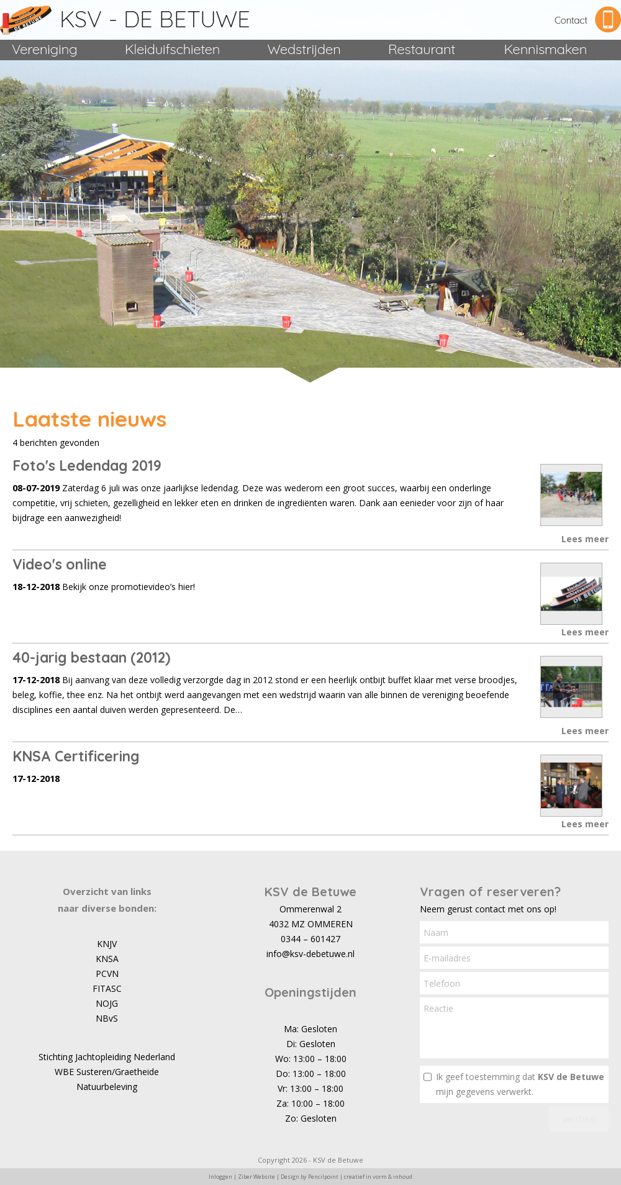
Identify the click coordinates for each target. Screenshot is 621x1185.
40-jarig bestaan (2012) (91, 657)
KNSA (107, 959)
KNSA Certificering (76, 756)
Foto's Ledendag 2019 (86, 465)
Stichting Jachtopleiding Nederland (107, 1057)
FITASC (107, 988)
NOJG (107, 1003)
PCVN (107, 973)
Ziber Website (256, 1177)
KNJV (107, 944)
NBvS (107, 1018)
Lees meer (585, 539)
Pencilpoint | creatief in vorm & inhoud (360, 1177)
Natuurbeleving (106, 1086)
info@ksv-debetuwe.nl (310, 954)
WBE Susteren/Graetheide (107, 1072)
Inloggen (220, 1177)
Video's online (59, 564)
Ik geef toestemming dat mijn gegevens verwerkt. (520, 1084)
